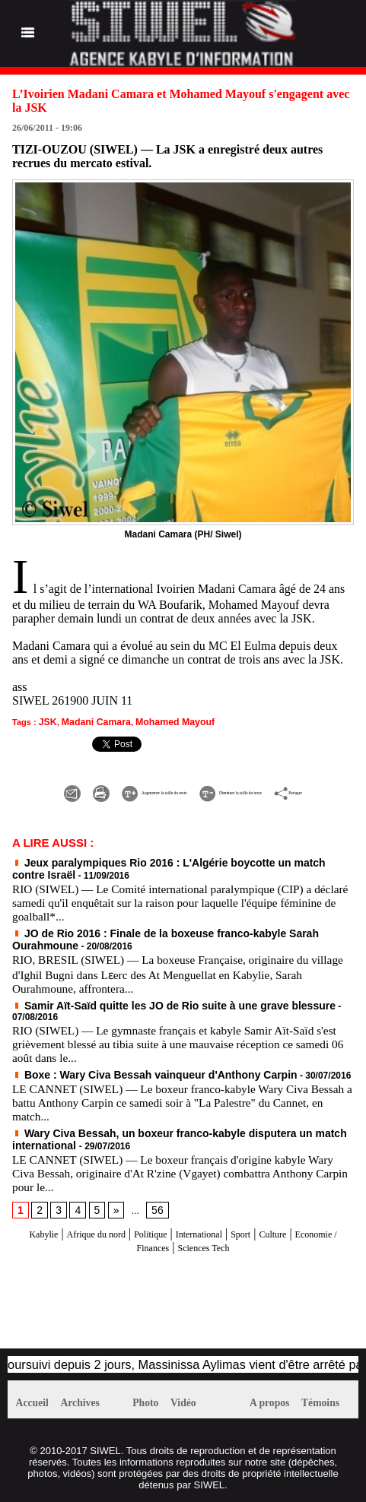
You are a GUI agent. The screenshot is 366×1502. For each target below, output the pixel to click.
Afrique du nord (101, 1224)
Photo (149, 1395)
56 (152, 1201)
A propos (275, 1395)
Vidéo (196, 1395)
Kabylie (35, 1224)
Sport (286, 1224)
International (233, 1224)
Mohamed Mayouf (161, 721)
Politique (172, 1224)
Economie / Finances (145, 1237)
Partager (208, 805)
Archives (94, 1395)
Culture (325, 1224)
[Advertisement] (183, 1300)
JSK (47, 721)
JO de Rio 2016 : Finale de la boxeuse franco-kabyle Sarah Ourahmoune (174, 941)
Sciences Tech (238, 1237)
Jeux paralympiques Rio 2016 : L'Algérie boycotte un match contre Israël (175, 873)
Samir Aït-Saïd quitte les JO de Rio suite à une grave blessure (151, 1011)
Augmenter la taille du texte (152, 789)
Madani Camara (90, 721)
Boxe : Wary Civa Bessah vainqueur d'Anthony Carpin (135, 1068)
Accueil (37, 1395)
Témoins (335, 1395)
